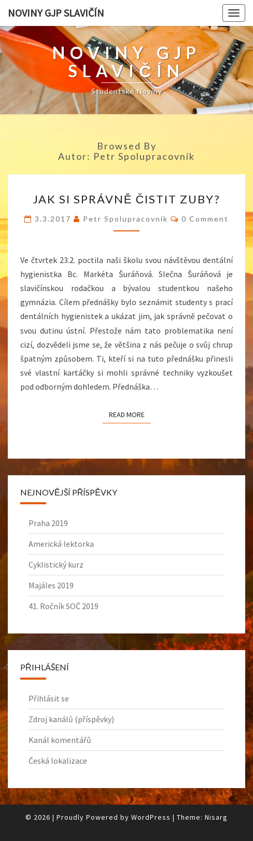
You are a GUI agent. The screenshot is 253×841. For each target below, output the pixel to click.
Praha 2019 (48, 523)
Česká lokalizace (58, 760)
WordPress (151, 817)
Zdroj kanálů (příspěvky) (71, 719)
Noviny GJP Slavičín (56, 12)
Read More (130, 414)
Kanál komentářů (60, 740)
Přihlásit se (49, 698)
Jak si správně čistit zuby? (127, 199)
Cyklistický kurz (56, 564)
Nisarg (216, 817)
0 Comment (205, 218)
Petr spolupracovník (125, 218)
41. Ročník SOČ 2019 (64, 606)
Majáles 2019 (51, 585)
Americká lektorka (61, 544)
